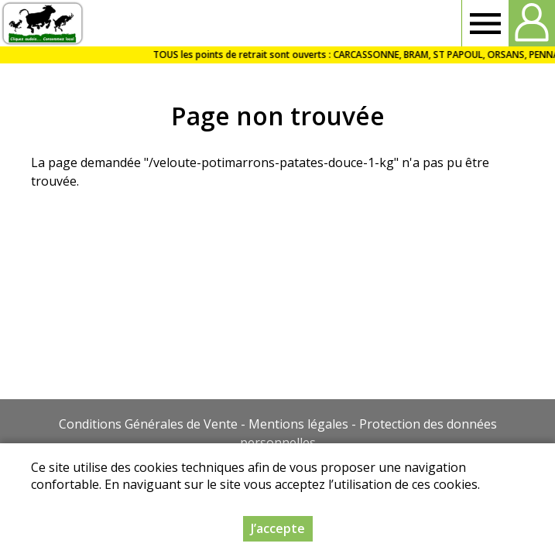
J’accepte (278, 529)
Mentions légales (298, 423)
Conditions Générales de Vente (148, 423)
